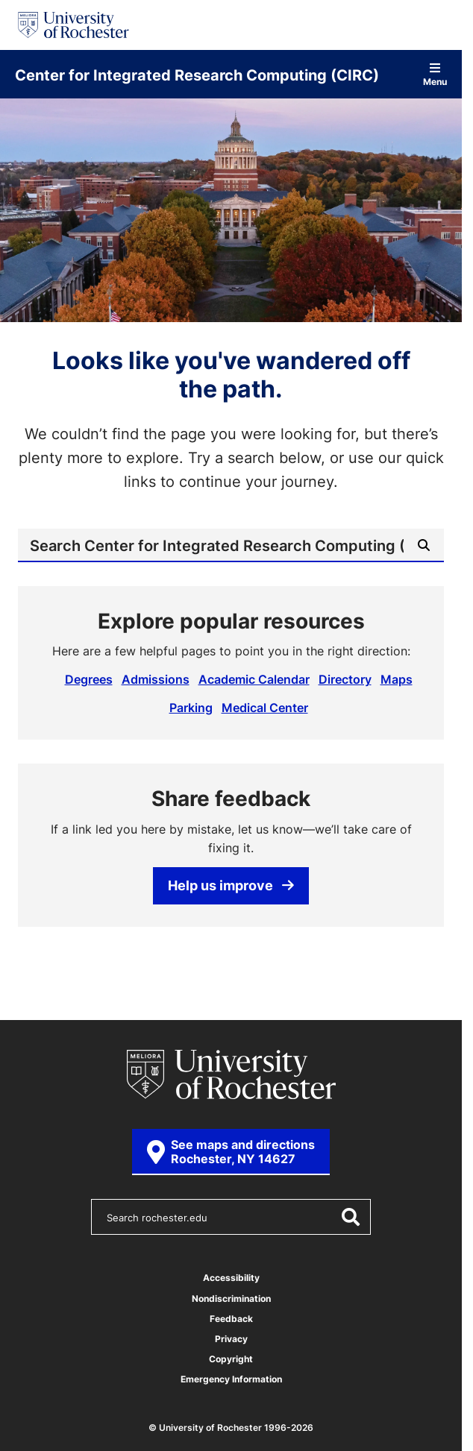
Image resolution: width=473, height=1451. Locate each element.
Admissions (155, 679)
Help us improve (231, 885)
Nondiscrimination (231, 1298)
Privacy (231, 1338)
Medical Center (265, 707)
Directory (345, 679)
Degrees (89, 679)
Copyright (231, 1359)
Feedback (231, 1318)
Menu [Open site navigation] (435, 74)
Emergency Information (231, 1379)
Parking (191, 707)
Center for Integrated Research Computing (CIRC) (197, 75)
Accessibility (231, 1277)
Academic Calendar (254, 679)
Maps (396, 679)
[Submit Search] (424, 545)
